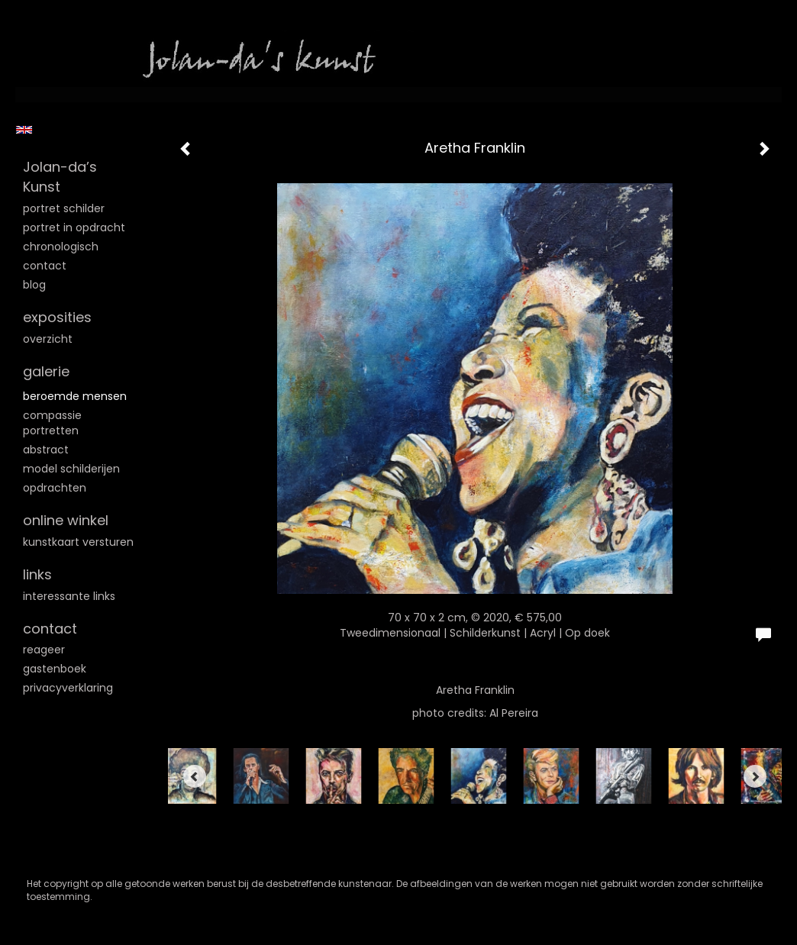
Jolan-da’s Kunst (60, 176)
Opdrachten (54, 487)
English (24, 129)
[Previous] (194, 776)
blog (34, 284)
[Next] (755, 776)
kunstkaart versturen (78, 542)
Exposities (57, 317)
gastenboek (54, 668)
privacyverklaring (68, 687)
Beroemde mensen (75, 396)
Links (37, 574)
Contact (44, 265)
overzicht (48, 339)
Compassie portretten (52, 423)
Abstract (46, 449)
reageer (44, 649)
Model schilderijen (71, 468)
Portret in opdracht (74, 227)
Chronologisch (60, 246)
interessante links (69, 596)
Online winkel (65, 520)
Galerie (46, 371)
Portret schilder (64, 208)
